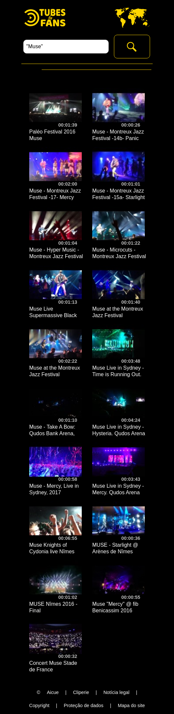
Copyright (39, 705)
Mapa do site (131, 705)
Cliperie (81, 692)
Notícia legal (116, 692)
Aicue (53, 692)
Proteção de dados (83, 705)
